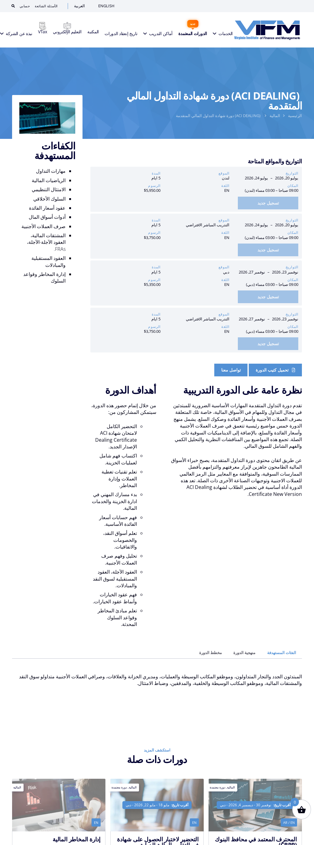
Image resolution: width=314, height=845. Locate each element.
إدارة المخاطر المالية (76, 839)
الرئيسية (295, 115)
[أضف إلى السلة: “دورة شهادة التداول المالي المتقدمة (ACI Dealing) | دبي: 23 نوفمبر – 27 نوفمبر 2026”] (268, 296)
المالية (275, 115)
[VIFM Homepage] (265, 30)
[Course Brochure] (275, 370)
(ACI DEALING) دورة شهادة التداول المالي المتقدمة (218, 115)
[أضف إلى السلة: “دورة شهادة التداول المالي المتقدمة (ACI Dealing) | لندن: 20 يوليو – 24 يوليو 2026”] (268, 203)
